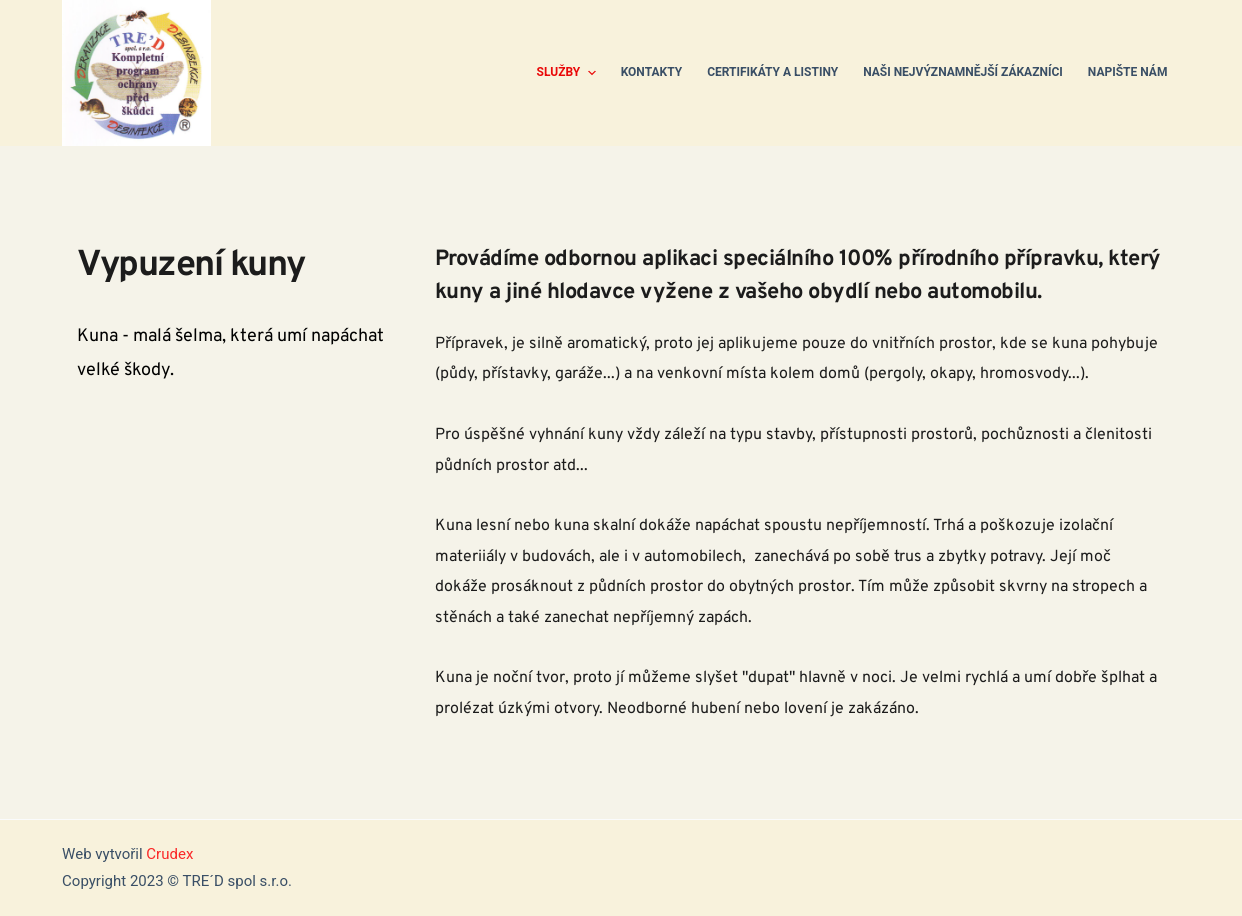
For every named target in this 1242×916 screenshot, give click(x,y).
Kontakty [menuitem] (651, 72)
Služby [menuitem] (569, 73)
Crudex (169, 854)
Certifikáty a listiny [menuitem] (772, 72)
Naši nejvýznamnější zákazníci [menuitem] (963, 72)
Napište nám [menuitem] (1128, 72)
